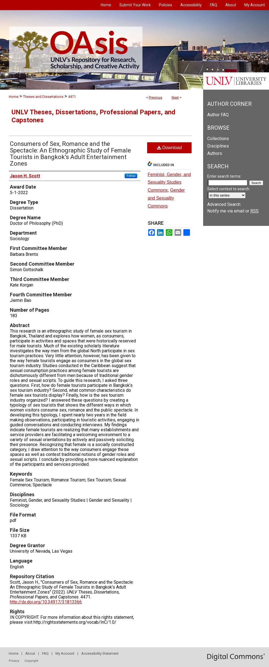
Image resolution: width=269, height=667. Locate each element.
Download (169, 147)
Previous (155, 97)
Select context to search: (228, 189)
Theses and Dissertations (43, 97)
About (30, 653)
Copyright (31, 661)
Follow (131, 175)
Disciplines (218, 146)
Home (13, 97)
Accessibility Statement (100, 653)
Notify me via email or (233, 211)
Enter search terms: (224, 176)
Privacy (14, 661)
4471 (72, 97)
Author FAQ (218, 114)
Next (175, 97)
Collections (218, 138)
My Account (64, 653)
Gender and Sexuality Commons (166, 198)
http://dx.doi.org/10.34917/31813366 (46, 601)
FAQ (45, 653)
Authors (214, 153)
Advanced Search (223, 204)
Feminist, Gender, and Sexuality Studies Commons (169, 182)
